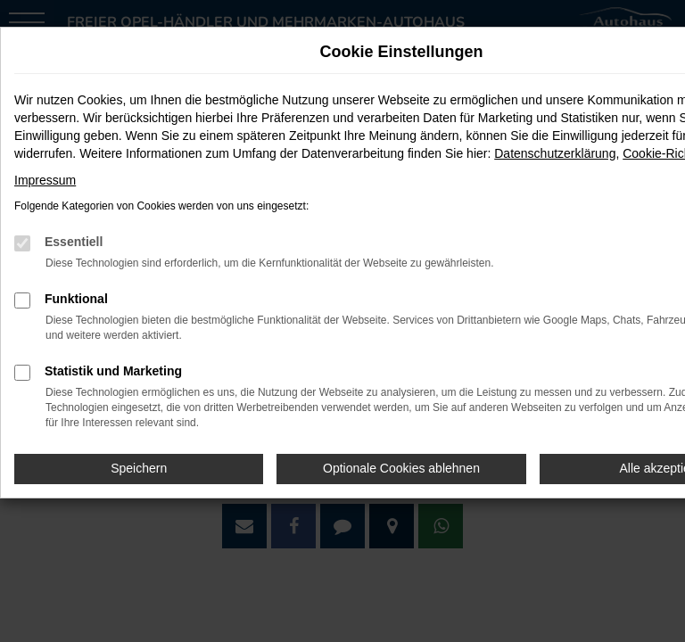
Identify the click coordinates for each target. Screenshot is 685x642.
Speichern (139, 468)
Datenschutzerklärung (554, 153)
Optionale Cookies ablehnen (401, 468)
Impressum (45, 180)
